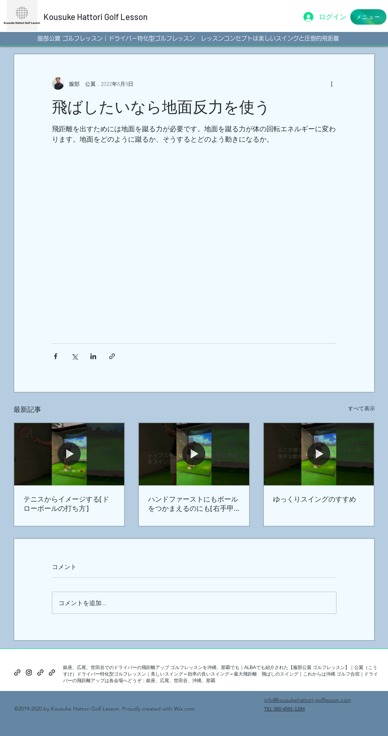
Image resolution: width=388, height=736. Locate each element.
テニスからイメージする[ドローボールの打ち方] (66, 503)
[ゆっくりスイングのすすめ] (319, 454)
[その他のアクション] (331, 83)
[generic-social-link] (17, 672)
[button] (368, 17)
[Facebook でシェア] (55, 356)
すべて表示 (361, 408)
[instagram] (29, 672)
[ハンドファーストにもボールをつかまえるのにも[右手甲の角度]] (194, 454)
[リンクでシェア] (112, 356)
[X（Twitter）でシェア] (74, 356)
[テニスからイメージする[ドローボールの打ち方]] (69, 454)
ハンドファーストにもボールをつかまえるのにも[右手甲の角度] (193, 504)
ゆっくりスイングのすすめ (314, 499)
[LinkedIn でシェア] (93, 356)
